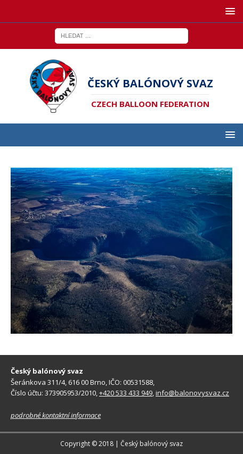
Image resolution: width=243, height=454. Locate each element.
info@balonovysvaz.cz (192, 393)
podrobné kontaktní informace (56, 415)
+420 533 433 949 (125, 393)
